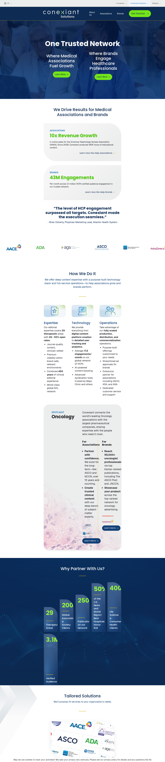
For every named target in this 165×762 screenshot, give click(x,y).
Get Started (147, 15)
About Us (75, 15)
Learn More (68, 396)
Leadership (64, 740)
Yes (146, 759)
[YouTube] (14, 744)
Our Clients (64, 744)
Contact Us (134, 736)
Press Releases (65, 748)
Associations (90, 15)
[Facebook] (5, 744)
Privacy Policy (109, 755)
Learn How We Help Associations (56, 151)
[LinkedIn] (19, 744)
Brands (104, 15)
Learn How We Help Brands (130, 151)
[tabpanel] (28, 289)
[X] (10, 744)
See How (18, 583)
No (150, 759)
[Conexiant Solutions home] (31, 732)
